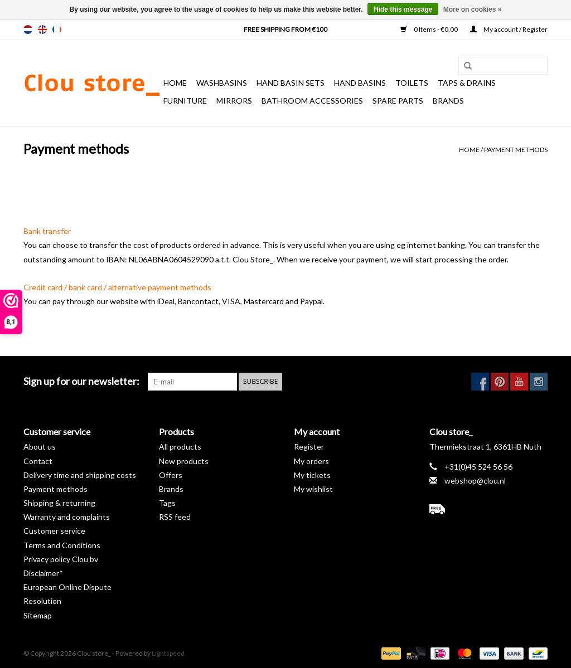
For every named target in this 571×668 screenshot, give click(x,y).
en (42, 29)
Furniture (185, 100)
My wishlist (313, 489)
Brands (448, 100)
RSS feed (175, 516)
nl (27, 29)
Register (309, 446)
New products (184, 461)
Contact (37, 461)
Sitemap (37, 615)
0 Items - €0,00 (429, 29)
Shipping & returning (59, 503)
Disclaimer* (43, 573)
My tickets (312, 475)
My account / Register (509, 29)
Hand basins (360, 82)
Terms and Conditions (61, 545)
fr (56, 29)
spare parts (397, 100)
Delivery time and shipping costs (79, 475)
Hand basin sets (291, 82)
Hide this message (403, 9)
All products (180, 446)
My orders (311, 461)
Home (175, 82)
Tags (167, 503)
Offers (170, 475)
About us (39, 446)
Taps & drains (467, 82)
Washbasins (221, 82)
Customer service (54, 530)
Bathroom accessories (312, 100)
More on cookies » (472, 9)
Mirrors (234, 100)
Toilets (411, 82)
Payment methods (516, 149)
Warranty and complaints (66, 516)
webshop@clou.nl (475, 480)
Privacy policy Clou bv (60, 559)
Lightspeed (168, 653)
